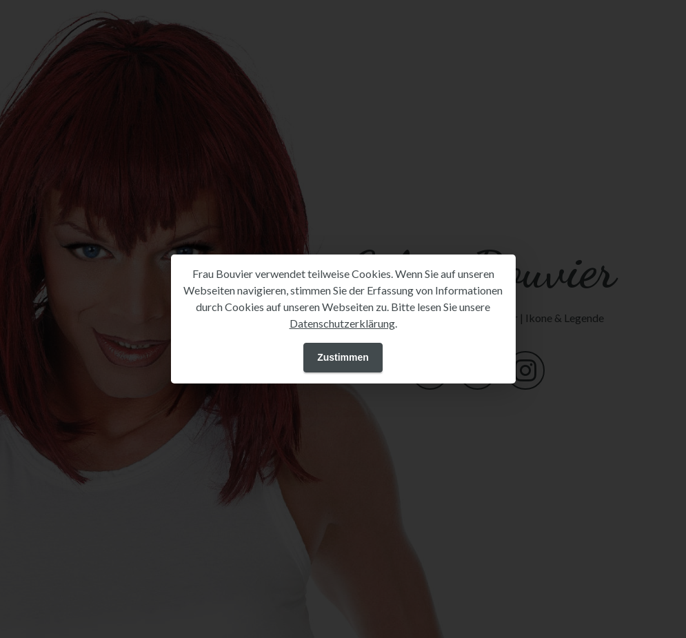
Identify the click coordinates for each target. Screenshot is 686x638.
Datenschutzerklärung (342, 323)
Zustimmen (343, 357)
